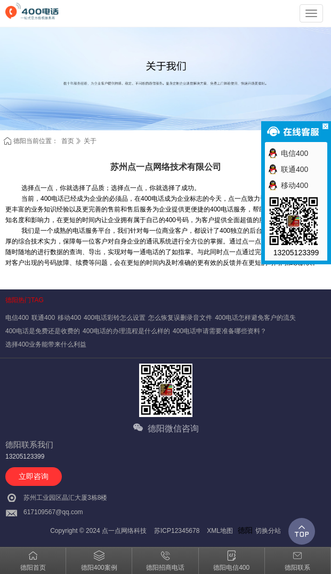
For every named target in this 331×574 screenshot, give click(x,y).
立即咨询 (34, 476)
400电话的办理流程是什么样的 (126, 331)
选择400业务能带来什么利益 (45, 344)
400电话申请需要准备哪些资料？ (220, 331)
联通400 (43, 317)
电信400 (17, 317)
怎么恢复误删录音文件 (180, 317)
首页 (67, 141)
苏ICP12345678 (176, 530)
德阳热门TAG (24, 300)
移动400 (69, 317)
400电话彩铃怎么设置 (115, 317)
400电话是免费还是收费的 (42, 331)
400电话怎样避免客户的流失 (255, 317)
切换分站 (268, 530)
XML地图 (220, 530)
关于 (90, 141)
